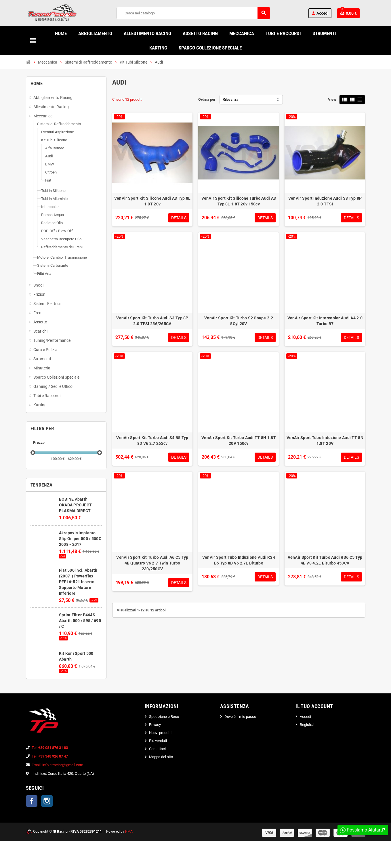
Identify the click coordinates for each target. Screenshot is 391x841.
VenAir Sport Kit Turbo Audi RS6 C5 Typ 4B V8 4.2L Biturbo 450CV (325, 560)
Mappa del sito (161, 757)
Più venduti (158, 741)
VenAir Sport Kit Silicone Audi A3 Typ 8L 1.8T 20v (152, 201)
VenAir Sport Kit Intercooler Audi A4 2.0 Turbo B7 (325, 321)
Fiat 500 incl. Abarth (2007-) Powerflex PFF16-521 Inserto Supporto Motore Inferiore (78, 582)
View (332, 99)
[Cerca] (193, 13)
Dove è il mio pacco (240, 716)
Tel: (50, 747)
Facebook (31, 801)
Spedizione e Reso (164, 716)
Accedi (305, 716)
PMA (129, 831)
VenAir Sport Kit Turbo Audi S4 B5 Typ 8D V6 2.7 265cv (152, 440)
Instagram (47, 801)
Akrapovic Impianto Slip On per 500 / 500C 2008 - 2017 (80, 539)
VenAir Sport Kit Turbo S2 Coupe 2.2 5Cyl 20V (238, 321)
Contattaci (157, 749)
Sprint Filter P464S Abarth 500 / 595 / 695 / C (80, 621)
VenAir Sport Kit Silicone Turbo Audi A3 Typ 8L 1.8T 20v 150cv (238, 201)
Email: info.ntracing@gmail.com (57, 765)
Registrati (307, 724)
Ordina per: (207, 99)
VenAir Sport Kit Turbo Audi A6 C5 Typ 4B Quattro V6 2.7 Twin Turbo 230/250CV (152, 563)
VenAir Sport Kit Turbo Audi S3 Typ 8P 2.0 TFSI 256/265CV (152, 321)
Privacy (155, 724)
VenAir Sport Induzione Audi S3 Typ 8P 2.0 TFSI (325, 201)
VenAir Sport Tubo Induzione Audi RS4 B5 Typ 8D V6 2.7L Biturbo (238, 560)
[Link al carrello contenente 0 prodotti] (348, 13)
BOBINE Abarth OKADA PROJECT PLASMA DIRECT (75, 505)
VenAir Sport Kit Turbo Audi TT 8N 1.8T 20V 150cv (238, 440)
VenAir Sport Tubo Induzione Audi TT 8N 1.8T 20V (325, 440)
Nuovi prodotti (160, 733)
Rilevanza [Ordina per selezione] (230, 99)
